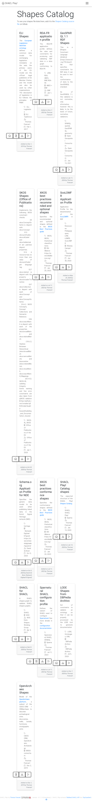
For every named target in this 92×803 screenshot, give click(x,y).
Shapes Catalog (66, 504)
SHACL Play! (9, 3)
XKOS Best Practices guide (46, 229)
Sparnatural (44, 618)
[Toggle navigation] (87, 3)
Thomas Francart (15, 797)
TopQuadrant (87, 797)
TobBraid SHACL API (72, 797)
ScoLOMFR (64, 217)
